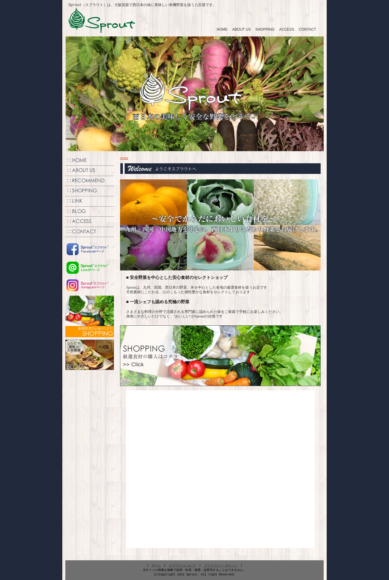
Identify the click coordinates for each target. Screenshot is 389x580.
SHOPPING (264, 29)
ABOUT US (241, 29)
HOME (222, 29)
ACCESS (286, 29)
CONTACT (307, 29)
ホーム (156, 565)
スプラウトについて (182, 565)
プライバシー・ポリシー (220, 565)
